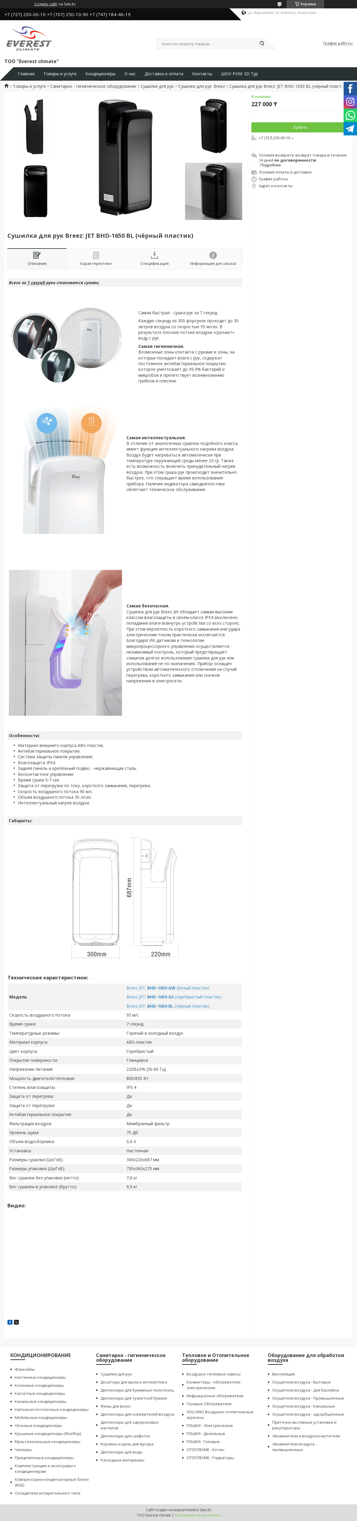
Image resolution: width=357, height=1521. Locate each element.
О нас (130, 74)
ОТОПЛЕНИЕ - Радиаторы (210, 1457)
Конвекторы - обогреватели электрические (213, 1384)
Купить (300, 127)
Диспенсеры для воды (122, 1452)
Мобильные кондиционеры (41, 1417)
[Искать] (262, 43)
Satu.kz (205, 1509)
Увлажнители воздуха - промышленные (294, 1446)
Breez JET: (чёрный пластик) (167, 1006)
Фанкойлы (25, 1369)
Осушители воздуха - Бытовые (301, 1382)
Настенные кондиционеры (40, 1377)
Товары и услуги (59, 74)
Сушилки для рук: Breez (201, 86)
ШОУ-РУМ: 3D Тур (239, 74)
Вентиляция (283, 1374)
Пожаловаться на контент (197, 1515)
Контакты (202, 74)
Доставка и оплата (164, 74)
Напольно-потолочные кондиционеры (52, 1409)
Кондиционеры (100, 74)
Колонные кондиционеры (39, 1385)
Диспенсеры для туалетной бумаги (134, 1398)
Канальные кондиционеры (40, 1401)
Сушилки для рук (157, 86)
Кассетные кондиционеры (40, 1393)
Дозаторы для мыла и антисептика (134, 1382)
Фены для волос (116, 1406)
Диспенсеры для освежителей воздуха (137, 1414)
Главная (26, 74)
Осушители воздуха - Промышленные (308, 1398)
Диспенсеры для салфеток (125, 1436)
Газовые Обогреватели (209, 1403)
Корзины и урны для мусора (127, 1444)
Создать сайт (45, 4)
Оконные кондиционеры (38, 1425)
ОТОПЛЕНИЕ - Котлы (205, 1449)
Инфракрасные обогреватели (215, 1395)
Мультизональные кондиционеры (47, 1441)
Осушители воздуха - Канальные (303, 1406)
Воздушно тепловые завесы (214, 1374)
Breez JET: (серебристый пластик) (173, 997)
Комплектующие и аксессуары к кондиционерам (45, 1468)
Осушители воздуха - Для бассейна (305, 1390)
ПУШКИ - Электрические (210, 1425)
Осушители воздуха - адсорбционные (308, 1414)
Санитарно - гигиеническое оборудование (93, 86)
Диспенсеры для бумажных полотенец (137, 1390)
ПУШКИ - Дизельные (206, 1433)
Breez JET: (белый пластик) (167, 988)
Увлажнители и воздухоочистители (306, 1436)
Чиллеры (23, 1449)
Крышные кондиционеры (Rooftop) (48, 1433)
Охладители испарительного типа (47, 1493)
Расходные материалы (122, 1460)
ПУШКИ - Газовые (203, 1441)
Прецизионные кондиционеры (44, 1457)
